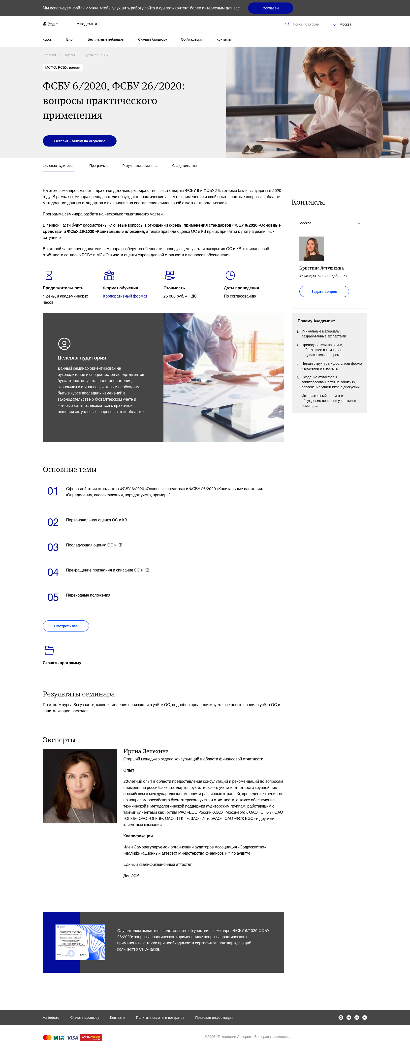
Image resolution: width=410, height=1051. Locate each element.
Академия (87, 24)
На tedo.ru (51, 1017)
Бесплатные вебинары (106, 39)
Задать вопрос (324, 291)
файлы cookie (85, 7)
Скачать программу (62, 662)
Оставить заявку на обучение (79, 141)
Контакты (224, 39)
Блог (70, 39)
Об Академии (192, 39)
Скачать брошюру (152, 39)
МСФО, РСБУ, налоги (62, 67)
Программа (98, 165)
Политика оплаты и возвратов (160, 1017)
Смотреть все (66, 626)
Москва (345, 24)
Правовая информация (214, 1017)
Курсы (48, 39)
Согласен (271, 8)
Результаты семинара (140, 165)
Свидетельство (184, 165)
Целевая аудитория (59, 165)
